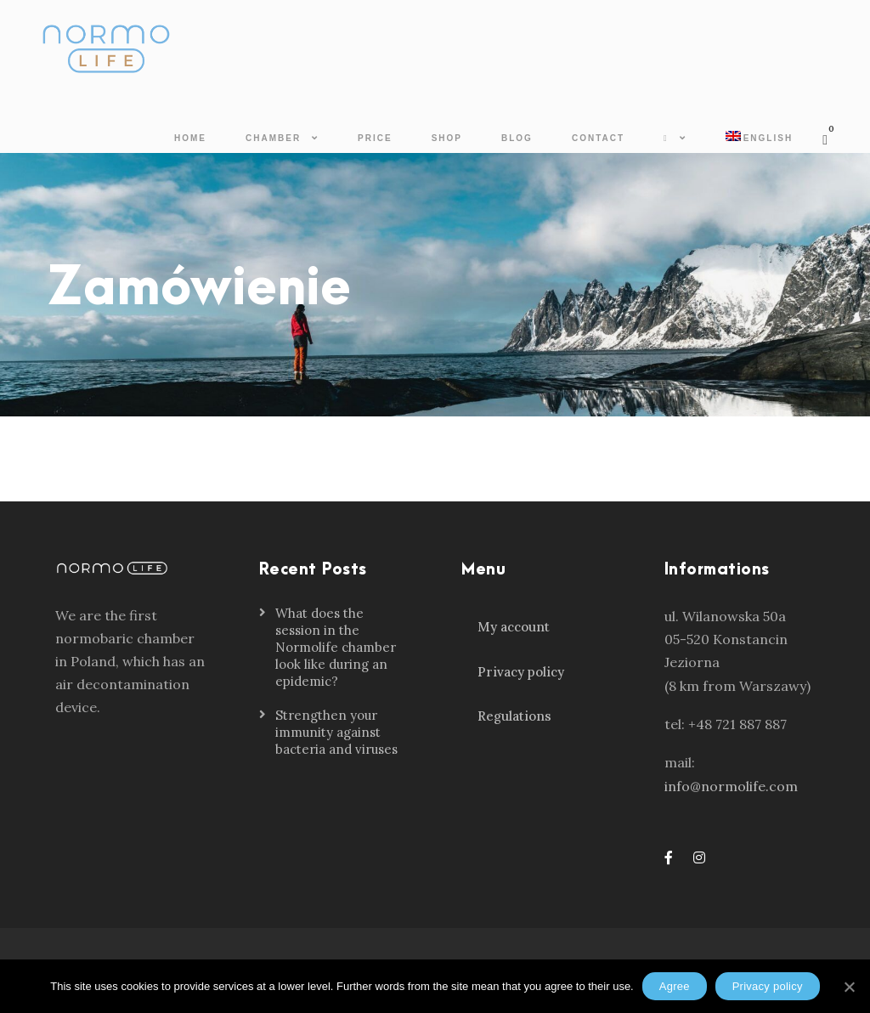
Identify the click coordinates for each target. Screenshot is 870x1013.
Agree (674, 986)
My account (513, 627)
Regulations (514, 716)
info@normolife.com (731, 786)
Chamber (273, 138)
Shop (447, 138)
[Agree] (848, 986)
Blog (517, 138)
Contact (598, 138)
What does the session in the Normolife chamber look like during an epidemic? (335, 647)
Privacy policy (520, 672)
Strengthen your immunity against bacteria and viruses (336, 732)
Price (375, 138)
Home (190, 138)
